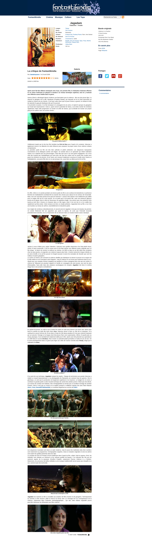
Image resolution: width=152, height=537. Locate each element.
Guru (29, 387)
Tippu (81, 40)
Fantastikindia (34, 17)
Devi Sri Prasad (69, 36)
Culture (68, 17)
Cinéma (49, 17)
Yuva (33, 387)
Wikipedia (104, 50)
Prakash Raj (68, 34)
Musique (59, 17)
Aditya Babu (68, 44)
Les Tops (81, 17)
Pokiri (75, 387)
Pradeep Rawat (77, 34)
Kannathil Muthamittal (43, 387)
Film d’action (69, 30)
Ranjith (67, 40)
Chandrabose (69, 38)
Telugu (67, 28)
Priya (84, 40)
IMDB (103, 48)
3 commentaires (104, 93)
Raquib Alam (75, 42)
